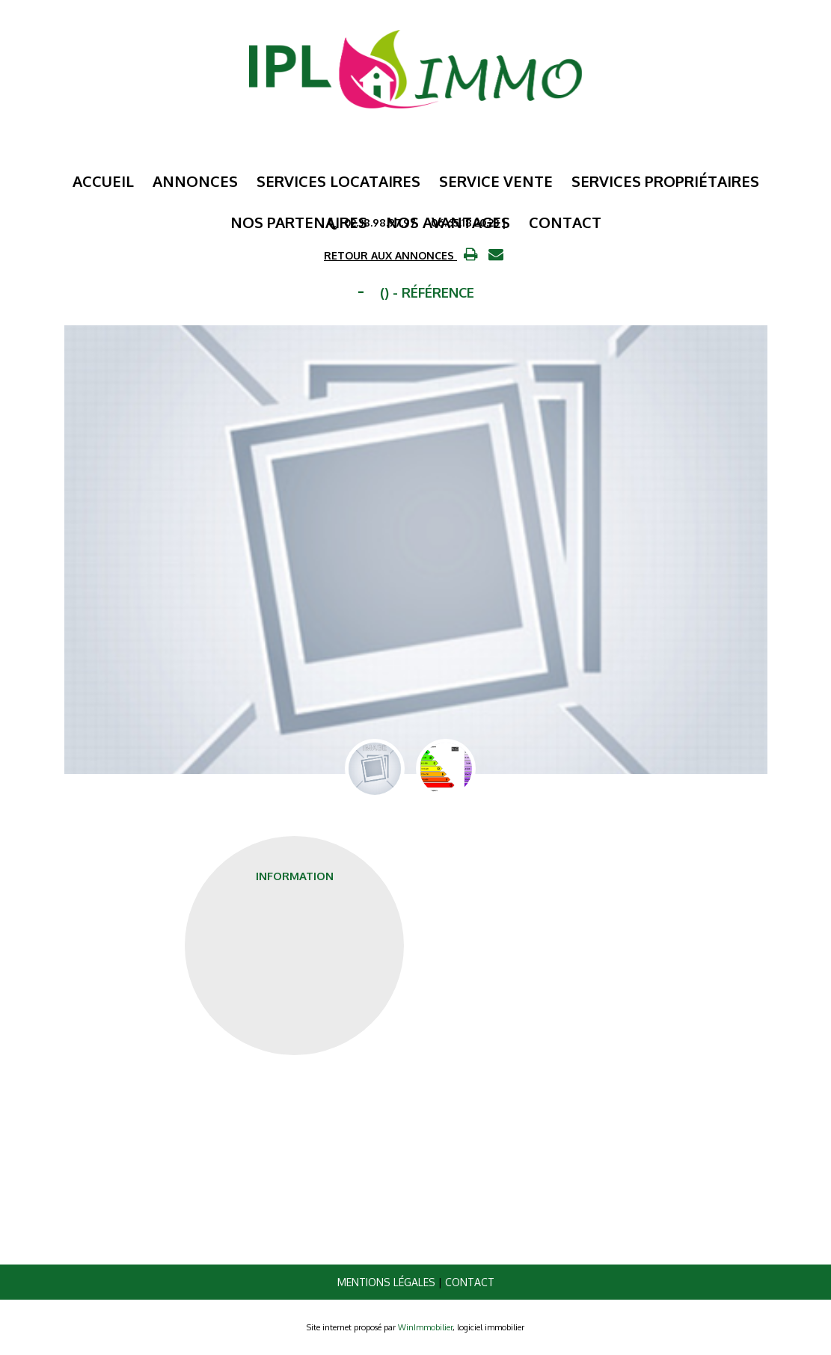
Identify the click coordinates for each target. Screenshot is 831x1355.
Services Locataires (338, 181)
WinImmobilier (425, 1327)
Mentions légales (386, 1282)
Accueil (103, 181)
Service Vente (496, 181)
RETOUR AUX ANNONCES (390, 255)
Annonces (195, 181)
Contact (469, 1282)
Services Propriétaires (665, 181)
